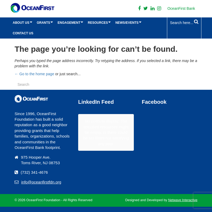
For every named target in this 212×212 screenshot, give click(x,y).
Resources (98, 23)
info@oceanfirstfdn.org (41, 182)
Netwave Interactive (182, 200)
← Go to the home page (34, 74)
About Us (21, 23)
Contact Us (23, 33)
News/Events (126, 23)
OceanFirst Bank (181, 8)
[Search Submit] (196, 21)
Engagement (69, 23)
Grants (43, 23)
